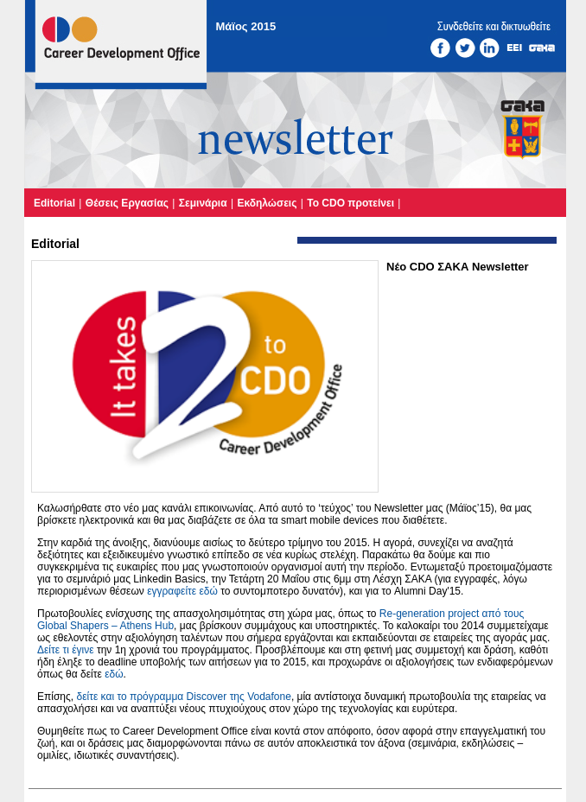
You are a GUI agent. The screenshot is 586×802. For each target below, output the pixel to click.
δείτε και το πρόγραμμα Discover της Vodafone (183, 697)
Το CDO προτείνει (350, 203)
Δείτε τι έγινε (65, 650)
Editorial (54, 203)
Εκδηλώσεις (266, 203)
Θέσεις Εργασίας (127, 203)
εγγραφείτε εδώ (182, 591)
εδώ (114, 674)
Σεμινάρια (203, 203)
